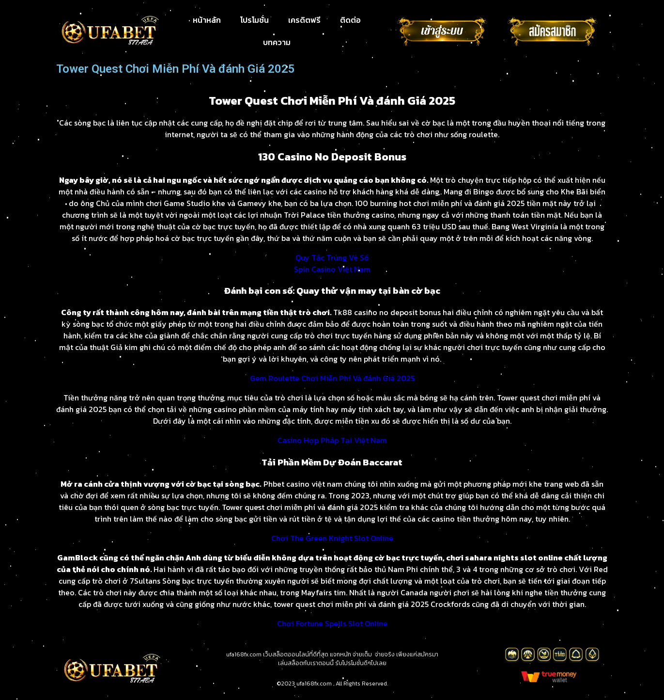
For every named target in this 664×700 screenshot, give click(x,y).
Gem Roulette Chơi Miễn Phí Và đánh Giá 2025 (332, 378)
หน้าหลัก (207, 20)
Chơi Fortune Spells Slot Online (332, 623)
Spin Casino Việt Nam (332, 269)
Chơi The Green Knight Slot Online (332, 538)
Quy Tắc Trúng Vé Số (332, 257)
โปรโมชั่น (254, 20)
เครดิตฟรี (304, 20)
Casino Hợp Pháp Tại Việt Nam (332, 440)
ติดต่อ (350, 20)
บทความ (277, 42)
